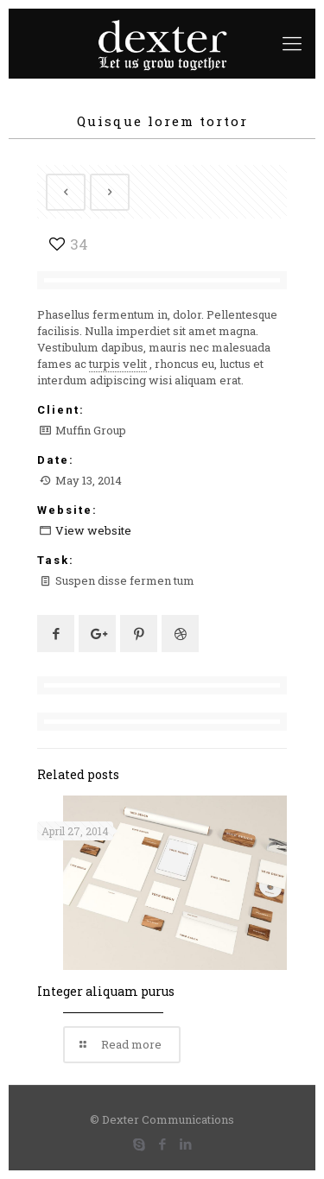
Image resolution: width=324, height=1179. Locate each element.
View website (93, 530)
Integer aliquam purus (106, 991)
